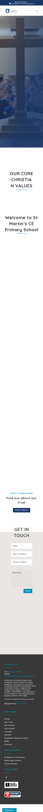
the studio (21, 703)
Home (7, 719)
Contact (8, 744)
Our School (9, 725)
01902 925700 (14, 672)
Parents (8, 735)
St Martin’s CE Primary (14, 757)
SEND (6, 741)
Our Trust (21, 510)
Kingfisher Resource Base (16, 738)
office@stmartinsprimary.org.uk (19, 676)
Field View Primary (12, 760)
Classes (8, 732)
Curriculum (9, 728)
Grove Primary (11, 764)
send (27, 591)
